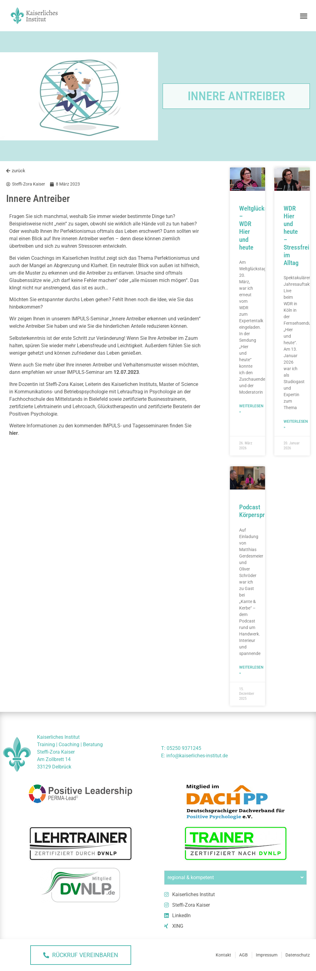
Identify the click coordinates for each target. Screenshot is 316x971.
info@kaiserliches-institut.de (197, 756)
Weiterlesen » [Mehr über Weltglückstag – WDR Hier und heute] (251, 409)
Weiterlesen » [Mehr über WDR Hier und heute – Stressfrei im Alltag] (296, 424)
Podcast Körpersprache (258, 511)
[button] (304, 16)
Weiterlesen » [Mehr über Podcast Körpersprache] (251, 670)
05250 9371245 (184, 748)
